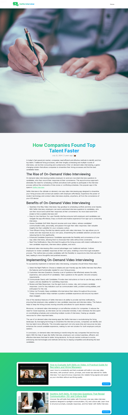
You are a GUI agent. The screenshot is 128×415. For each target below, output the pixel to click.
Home (112, 4)
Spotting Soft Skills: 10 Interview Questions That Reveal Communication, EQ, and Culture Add (77, 395)
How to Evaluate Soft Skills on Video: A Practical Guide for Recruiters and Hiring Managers (79, 366)
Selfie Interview (38, 187)
